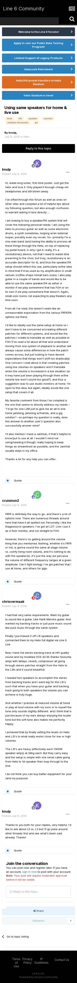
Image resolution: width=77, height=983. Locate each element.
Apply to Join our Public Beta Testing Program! (38, 44)
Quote (18, 480)
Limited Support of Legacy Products (38, 58)
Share (38, 911)
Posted (14, 173)
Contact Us (62, 959)
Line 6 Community (23, 8)
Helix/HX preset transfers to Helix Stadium (38, 82)
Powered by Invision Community (38, 977)
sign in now (29, 871)
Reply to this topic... (24, 891)
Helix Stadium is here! (38, 95)
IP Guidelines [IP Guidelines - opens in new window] (41, 960)
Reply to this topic (38, 148)
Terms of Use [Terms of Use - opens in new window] (16, 962)
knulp (12, 132)
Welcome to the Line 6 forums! (38, 31)
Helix (26, 136)
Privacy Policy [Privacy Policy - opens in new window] (27, 960)
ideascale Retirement (38, 69)
